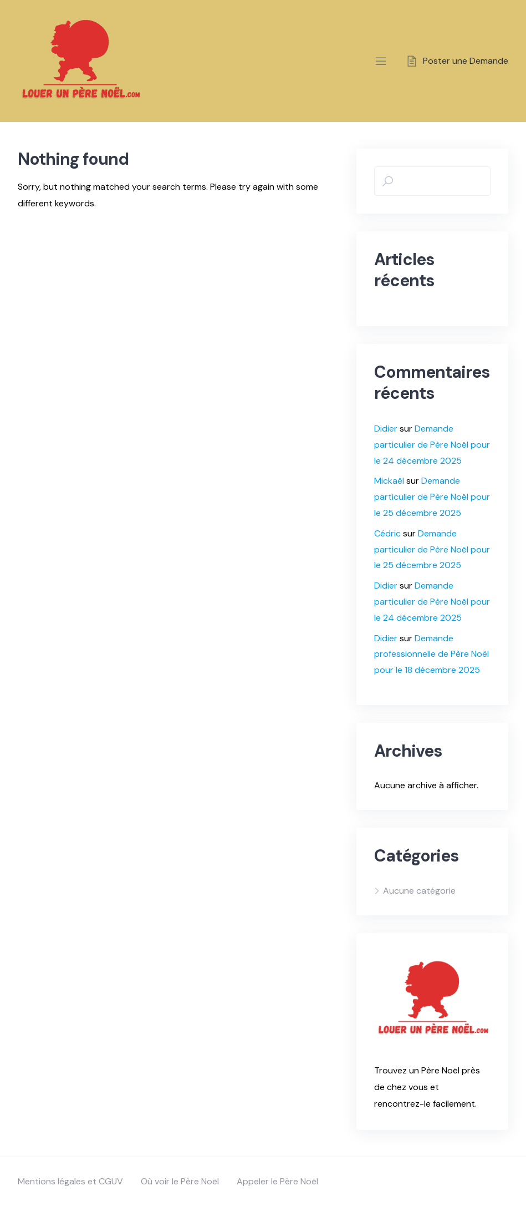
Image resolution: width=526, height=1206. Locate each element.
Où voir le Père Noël (180, 1181)
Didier (385, 428)
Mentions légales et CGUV (70, 1181)
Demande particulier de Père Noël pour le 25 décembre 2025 (432, 497)
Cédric (387, 533)
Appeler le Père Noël (277, 1181)
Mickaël (389, 481)
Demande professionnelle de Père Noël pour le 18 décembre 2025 (431, 654)
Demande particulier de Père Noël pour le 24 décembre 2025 (432, 445)
